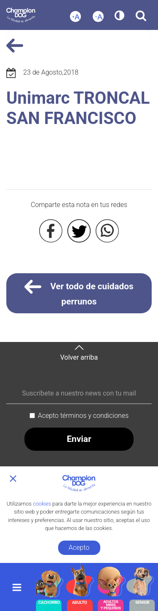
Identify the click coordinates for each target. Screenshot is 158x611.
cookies (42, 504)
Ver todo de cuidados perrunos (79, 292)
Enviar (79, 439)
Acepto (79, 548)
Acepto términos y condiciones (83, 416)
